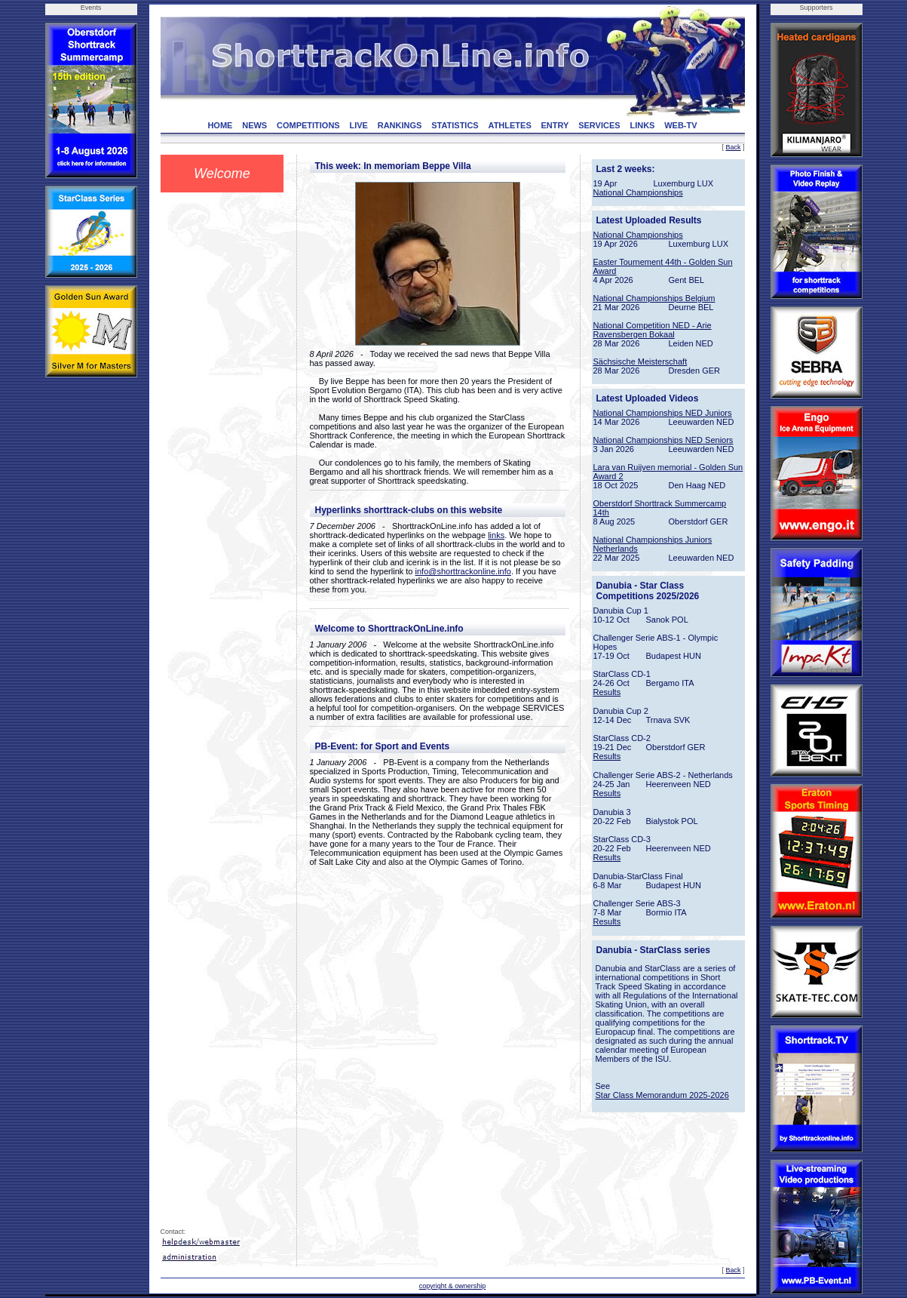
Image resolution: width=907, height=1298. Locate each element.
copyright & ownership (452, 1286)
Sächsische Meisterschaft (640, 361)
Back (732, 147)
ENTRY (555, 125)
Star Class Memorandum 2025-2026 (662, 1095)
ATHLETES (510, 125)
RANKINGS (400, 125)
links (496, 535)
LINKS (642, 125)
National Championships (638, 192)
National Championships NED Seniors (663, 439)
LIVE (358, 125)
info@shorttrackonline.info (463, 571)
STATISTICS (455, 125)
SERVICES (599, 125)
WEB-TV (680, 125)
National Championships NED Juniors (662, 412)
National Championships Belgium (654, 298)
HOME (219, 125)
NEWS (254, 125)
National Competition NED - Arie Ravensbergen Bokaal (652, 330)
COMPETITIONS (308, 125)
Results (607, 692)
